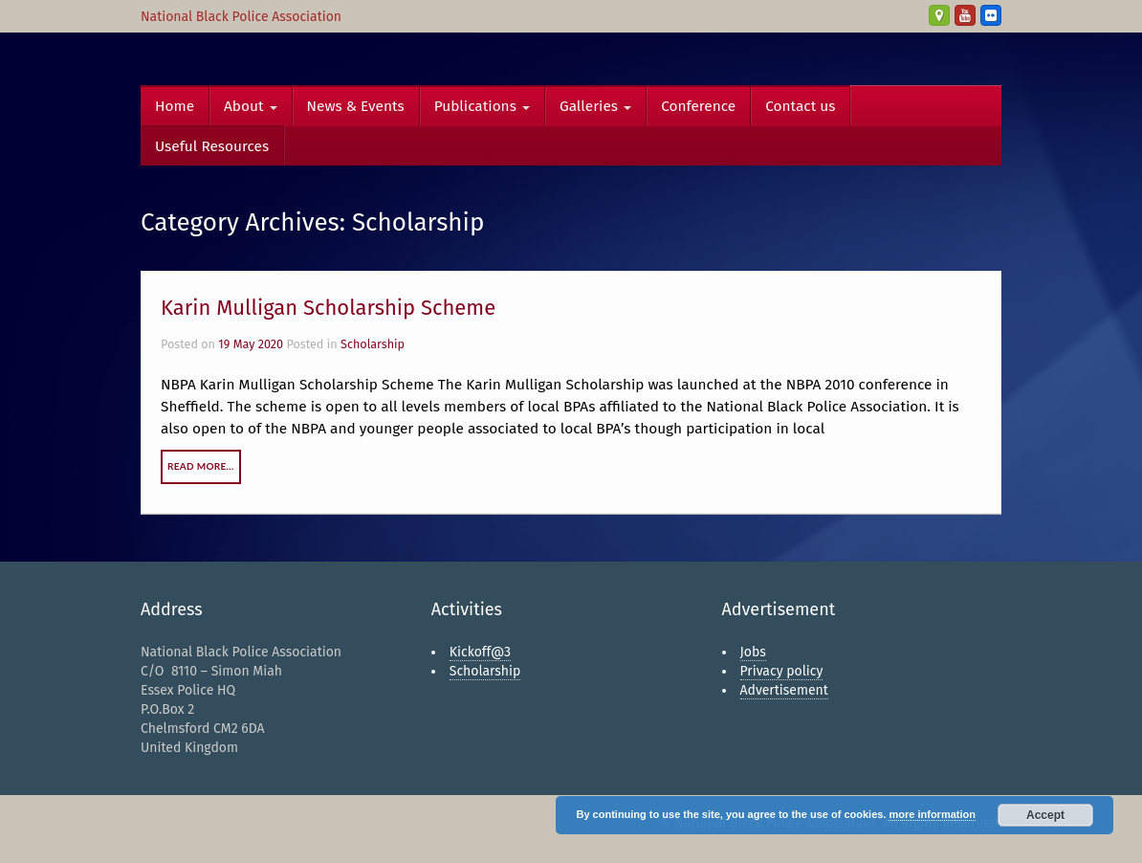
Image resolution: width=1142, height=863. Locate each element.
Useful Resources (212, 146)
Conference (698, 106)
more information (932, 814)
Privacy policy (782, 671)
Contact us (800, 106)
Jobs (753, 652)
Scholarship (372, 344)
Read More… (200, 466)
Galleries (595, 106)
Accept (1045, 815)
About (250, 106)
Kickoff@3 (480, 652)
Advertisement (784, 690)
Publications (482, 106)
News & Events (356, 106)
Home (174, 106)
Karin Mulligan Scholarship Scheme (328, 308)
